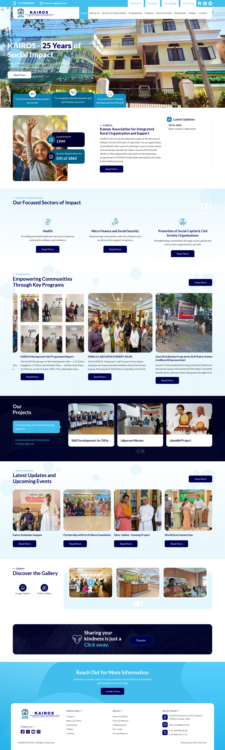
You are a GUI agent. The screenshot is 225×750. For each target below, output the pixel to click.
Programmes (135, 12)
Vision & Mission (120, 720)
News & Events (164, 12)
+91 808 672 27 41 (178, 734)
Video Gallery (44, 589)
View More (201, 282)
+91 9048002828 (26, 3)
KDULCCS (135, 3)
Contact (202, 12)
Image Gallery (22, 589)
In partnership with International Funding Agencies (32, 441)
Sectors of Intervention (114, 12)
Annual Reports (120, 733)
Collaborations (119, 725)
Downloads (180, 12)
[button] (204, 206)
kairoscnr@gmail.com (55, 3)
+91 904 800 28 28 (178, 730)
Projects (149, 12)
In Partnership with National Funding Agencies (34, 426)
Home (83, 12)
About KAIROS (120, 716)
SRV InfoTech (200, 742)
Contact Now (112, 691)
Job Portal (188, 3)
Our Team (117, 729)
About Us (94, 12)
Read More (22, 74)
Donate (141, 640)
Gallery (192, 12)
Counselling (170, 3)
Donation (153, 3)
